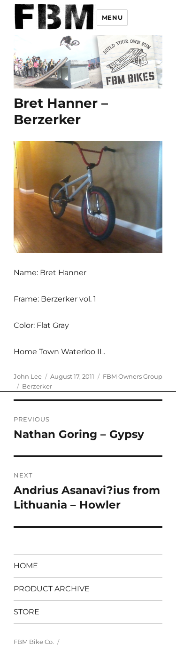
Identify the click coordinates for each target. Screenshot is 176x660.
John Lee (28, 376)
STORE (26, 611)
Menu (112, 17)
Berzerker (37, 386)
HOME (26, 565)
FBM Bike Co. (34, 641)
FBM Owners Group (132, 376)
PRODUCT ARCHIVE (52, 588)
